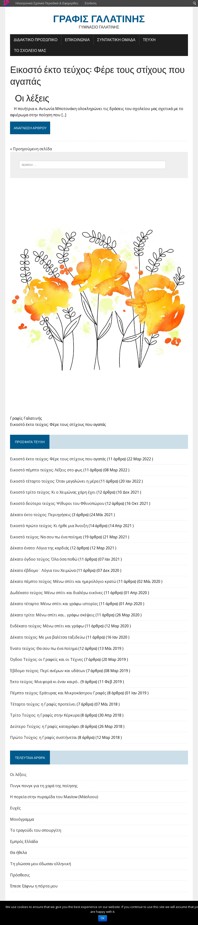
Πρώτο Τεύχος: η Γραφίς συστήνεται (43, 738)
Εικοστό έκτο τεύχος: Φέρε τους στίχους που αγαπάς (97, 75)
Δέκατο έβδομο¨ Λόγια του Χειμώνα (42, 571)
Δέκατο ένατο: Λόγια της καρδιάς (39, 549)
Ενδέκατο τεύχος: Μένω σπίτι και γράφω (47, 627)
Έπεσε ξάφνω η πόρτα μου (33, 887)
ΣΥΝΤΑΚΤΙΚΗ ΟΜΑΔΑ (116, 39)
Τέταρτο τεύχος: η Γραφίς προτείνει (42, 705)
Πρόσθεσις (20, 875)
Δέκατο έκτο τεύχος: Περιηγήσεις (40, 515)
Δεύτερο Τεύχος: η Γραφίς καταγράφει (44, 727)
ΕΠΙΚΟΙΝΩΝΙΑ (77, 39)
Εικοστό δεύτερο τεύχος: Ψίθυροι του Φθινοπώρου (57, 504)
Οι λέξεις (32, 97)
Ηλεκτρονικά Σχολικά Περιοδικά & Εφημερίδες (47, 3)
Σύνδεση (90, 3)
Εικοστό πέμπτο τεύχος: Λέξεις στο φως (46, 471)
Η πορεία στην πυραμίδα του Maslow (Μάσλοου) (54, 797)
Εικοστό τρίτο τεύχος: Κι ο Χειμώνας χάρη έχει (52, 493)
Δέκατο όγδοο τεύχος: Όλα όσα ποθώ (43, 560)
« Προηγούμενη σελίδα (31, 148)
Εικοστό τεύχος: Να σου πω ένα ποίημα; (46, 537)
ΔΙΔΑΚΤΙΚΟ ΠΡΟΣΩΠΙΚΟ (35, 39)
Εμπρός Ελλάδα (23, 842)
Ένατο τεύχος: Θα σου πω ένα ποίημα (43, 649)
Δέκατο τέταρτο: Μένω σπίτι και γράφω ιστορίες (54, 604)
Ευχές (15, 809)
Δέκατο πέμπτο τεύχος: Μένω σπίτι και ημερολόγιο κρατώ (63, 582)
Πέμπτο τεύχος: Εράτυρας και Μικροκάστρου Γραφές (58, 694)
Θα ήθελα (18, 853)
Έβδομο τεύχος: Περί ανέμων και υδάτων (47, 671)
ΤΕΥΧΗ (149, 39)
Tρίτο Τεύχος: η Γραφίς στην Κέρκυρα (44, 716)
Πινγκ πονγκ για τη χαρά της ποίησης (43, 786)
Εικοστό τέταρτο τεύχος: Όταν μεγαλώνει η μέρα (54, 482)
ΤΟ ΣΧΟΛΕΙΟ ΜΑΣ (30, 50)
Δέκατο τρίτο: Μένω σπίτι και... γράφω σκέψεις (52, 615)
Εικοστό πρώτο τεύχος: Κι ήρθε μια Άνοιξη (48, 526)
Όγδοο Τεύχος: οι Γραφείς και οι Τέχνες (46, 660)
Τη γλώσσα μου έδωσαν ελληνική (40, 864)
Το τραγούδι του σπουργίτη (35, 831)
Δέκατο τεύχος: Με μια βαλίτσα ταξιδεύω (47, 638)
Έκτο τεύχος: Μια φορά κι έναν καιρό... (44, 682)
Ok (102, 918)
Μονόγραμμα (22, 820)
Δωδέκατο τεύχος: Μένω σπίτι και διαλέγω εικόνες (56, 593)
